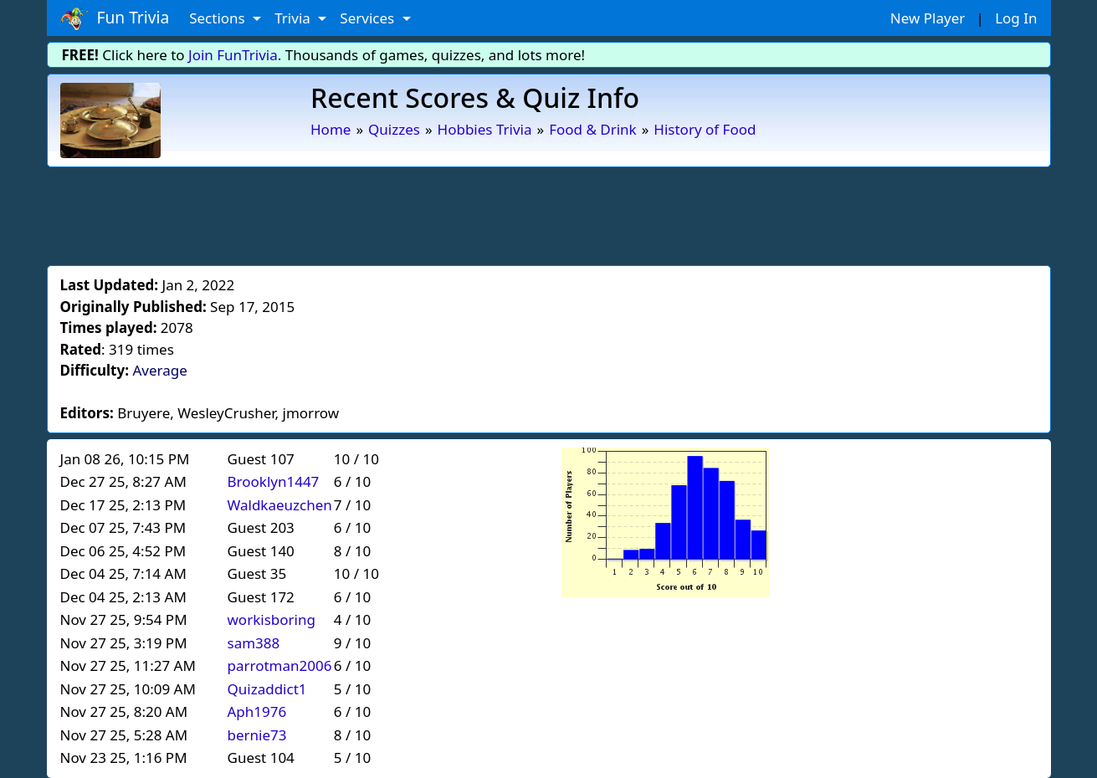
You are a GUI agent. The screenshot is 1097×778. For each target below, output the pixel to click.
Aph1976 (257, 711)
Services (368, 18)
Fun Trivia (115, 18)
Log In (1016, 18)
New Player (927, 18)
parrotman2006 (280, 665)
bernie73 (257, 735)
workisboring (271, 619)
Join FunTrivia (233, 54)
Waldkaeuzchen (280, 504)
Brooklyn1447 (274, 481)
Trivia (294, 18)
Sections (219, 18)
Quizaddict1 (267, 689)
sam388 (254, 643)
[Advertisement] (549, 213)
